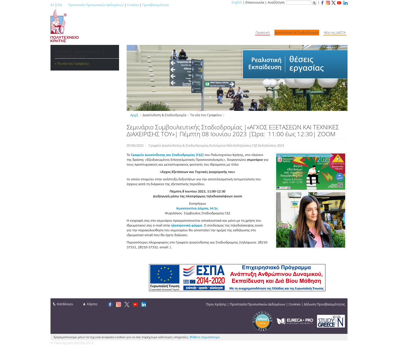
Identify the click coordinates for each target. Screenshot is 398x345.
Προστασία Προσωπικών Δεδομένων (96, 5)
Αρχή (134, 115)
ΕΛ (52, 5)
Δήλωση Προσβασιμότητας (324, 304)
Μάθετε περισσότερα (205, 337)
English (236, 2)
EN (60, 5)
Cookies (133, 5)
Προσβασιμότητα (155, 5)
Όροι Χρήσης (216, 304)
